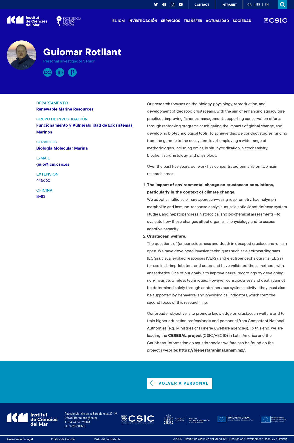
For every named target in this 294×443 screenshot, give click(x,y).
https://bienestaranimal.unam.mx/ (212, 350)
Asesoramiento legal (20, 439)
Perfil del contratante (107, 439)
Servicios (170, 21)
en (267, 5)
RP (47, 72)
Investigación (142, 21)
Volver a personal (179, 383)
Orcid (60, 72)
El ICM (118, 21)
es (258, 5)
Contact (202, 5)
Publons (72, 72)
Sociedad (242, 21)
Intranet (229, 5)
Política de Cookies (63, 439)
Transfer (193, 21)
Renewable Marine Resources (64, 109)
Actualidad (217, 21)
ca (249, 5)
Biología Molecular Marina (62, 148)
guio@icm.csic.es (52, 164)
